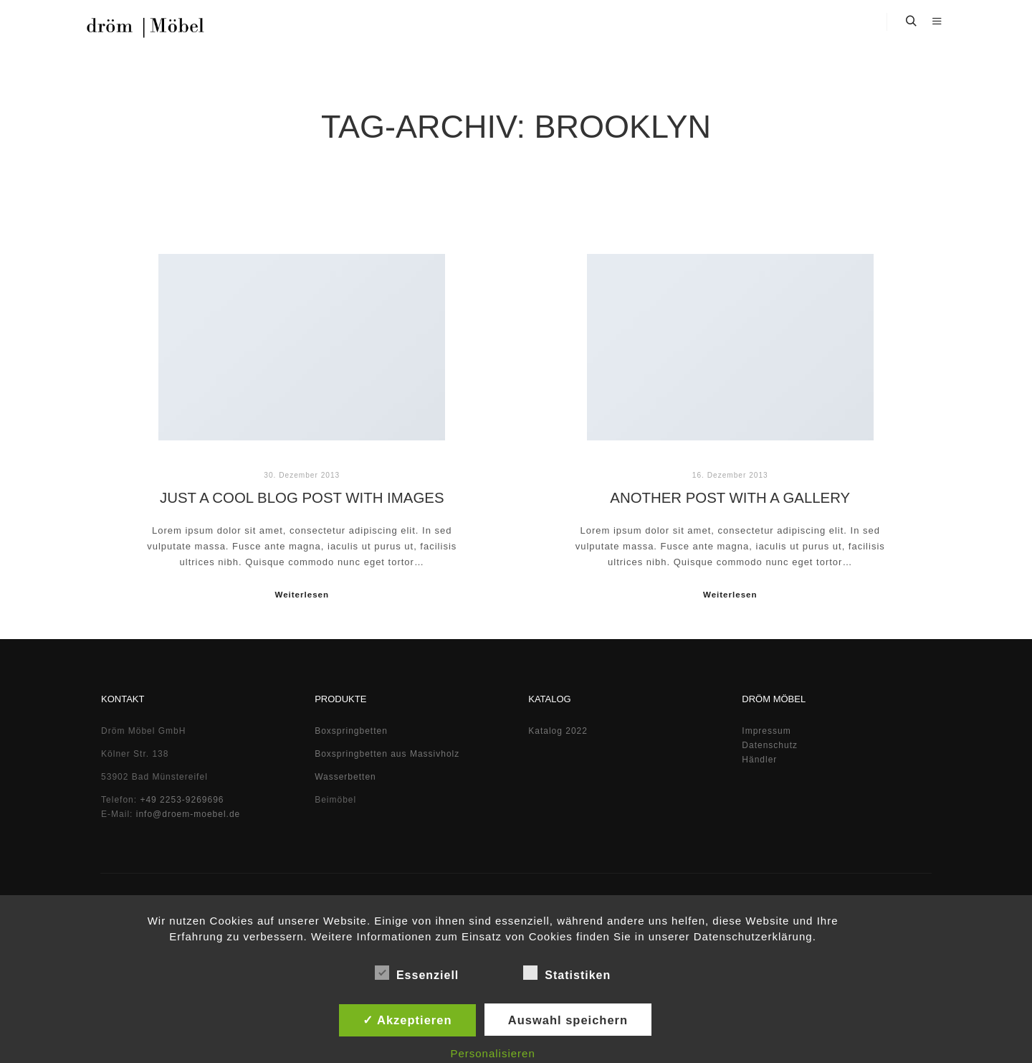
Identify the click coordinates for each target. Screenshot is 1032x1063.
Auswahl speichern (568, 1020)
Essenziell (417, 972)
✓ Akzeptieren (407, 1020)
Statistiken (567, 972)
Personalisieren (492, 1053)
